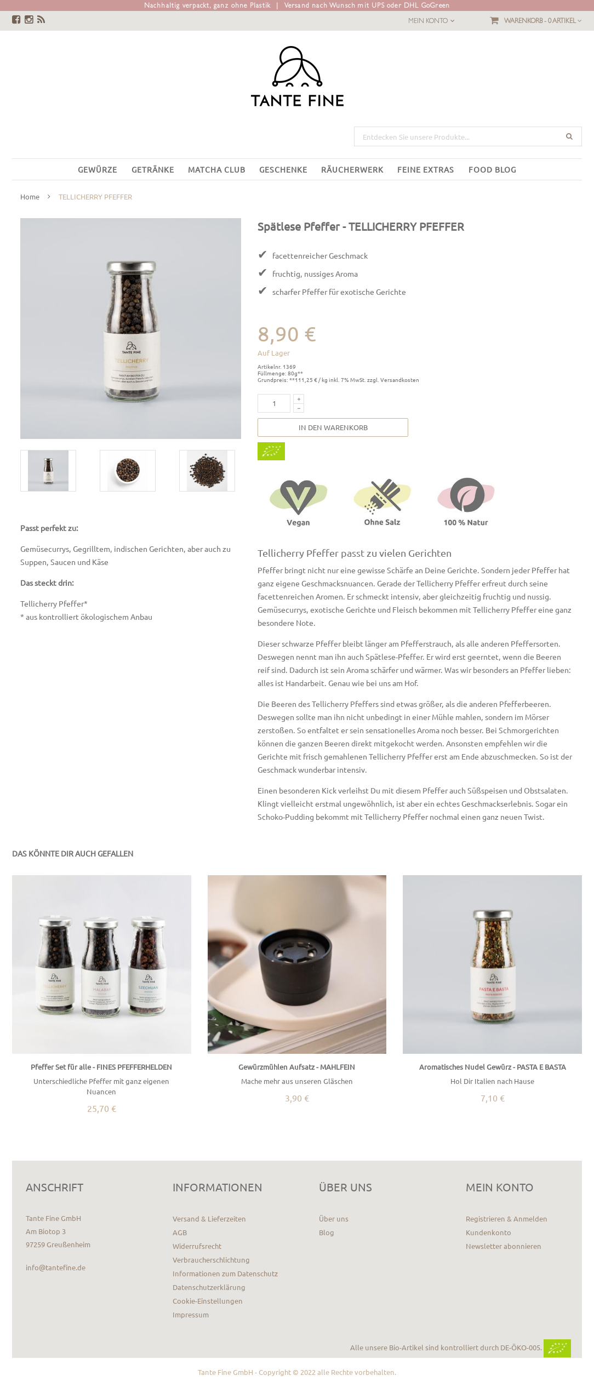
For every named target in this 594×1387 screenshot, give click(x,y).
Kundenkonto (488, 1232)
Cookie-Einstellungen (208, 1300)
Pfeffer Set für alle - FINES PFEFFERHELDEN (101, 1066)
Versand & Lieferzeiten (209, 1218)
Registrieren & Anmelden (506, 1218)
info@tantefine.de (55, 1267)
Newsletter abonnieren (503, 1246)
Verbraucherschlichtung (211, 1259)
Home (29, 196)
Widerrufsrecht (197, 1246)
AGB (180, 1232)
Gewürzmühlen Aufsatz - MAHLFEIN (296, 1066)
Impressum (191, 1314)
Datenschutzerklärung (209, 1287)
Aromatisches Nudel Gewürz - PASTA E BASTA (492, 1066)
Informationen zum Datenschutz (225, 1273)
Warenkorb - (543, 21)
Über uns (334, 1218)
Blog (326, 1232)
